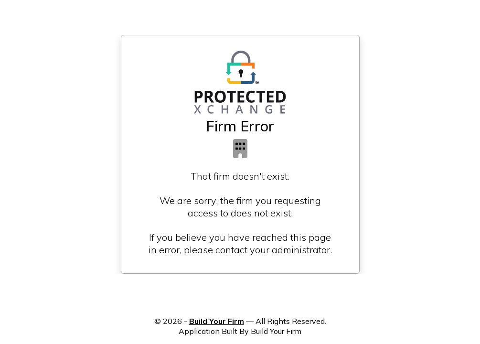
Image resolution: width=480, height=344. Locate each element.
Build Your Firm (216, 321)
